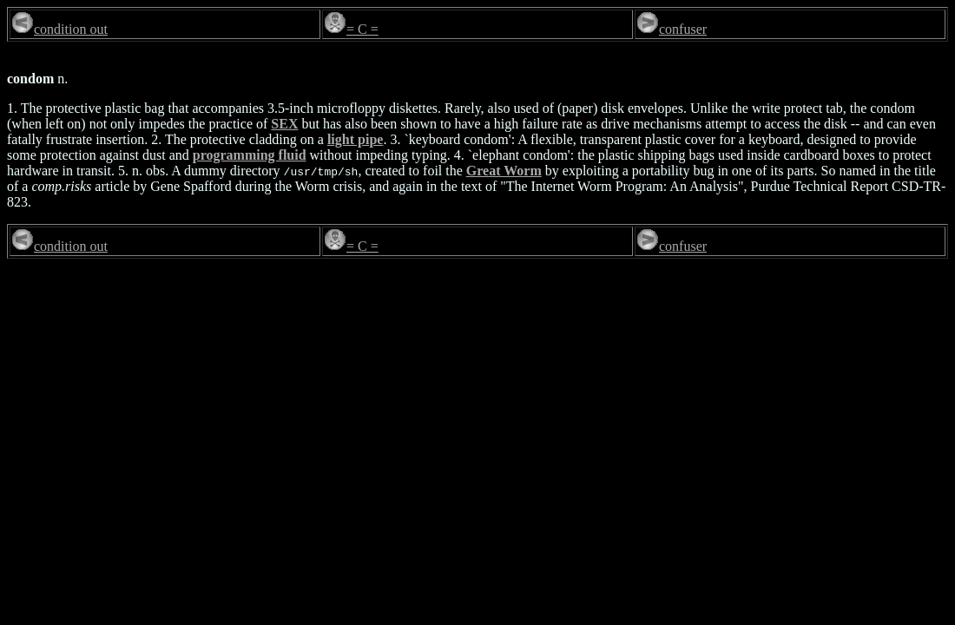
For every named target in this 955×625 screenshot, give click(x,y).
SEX (284, 123)
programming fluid (249, 155)
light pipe (355, 139)
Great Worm (504, 170)
